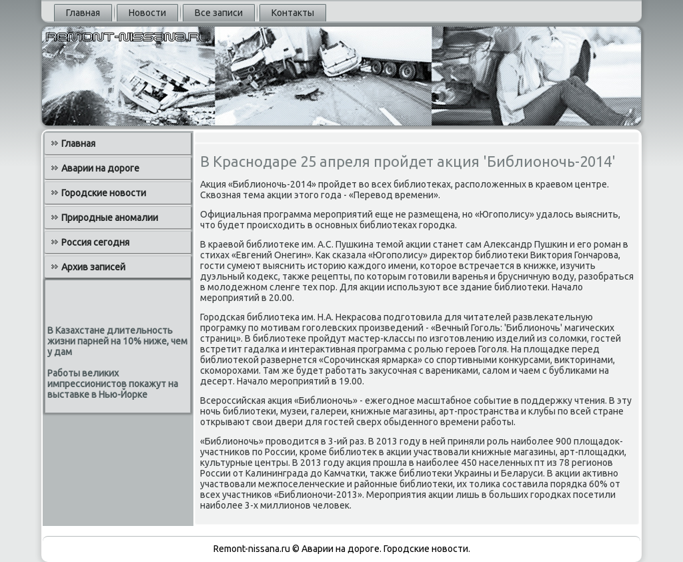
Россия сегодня (95, 242)
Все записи (219, 12)
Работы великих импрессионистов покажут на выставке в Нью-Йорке (112, 384)
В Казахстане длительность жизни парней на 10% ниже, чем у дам (117, 341)
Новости (147, 12)
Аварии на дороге (100, 168)
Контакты (292, 12)
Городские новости (103, 193)
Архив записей (93, 267)
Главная (83, 12)
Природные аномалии (109, 217)
